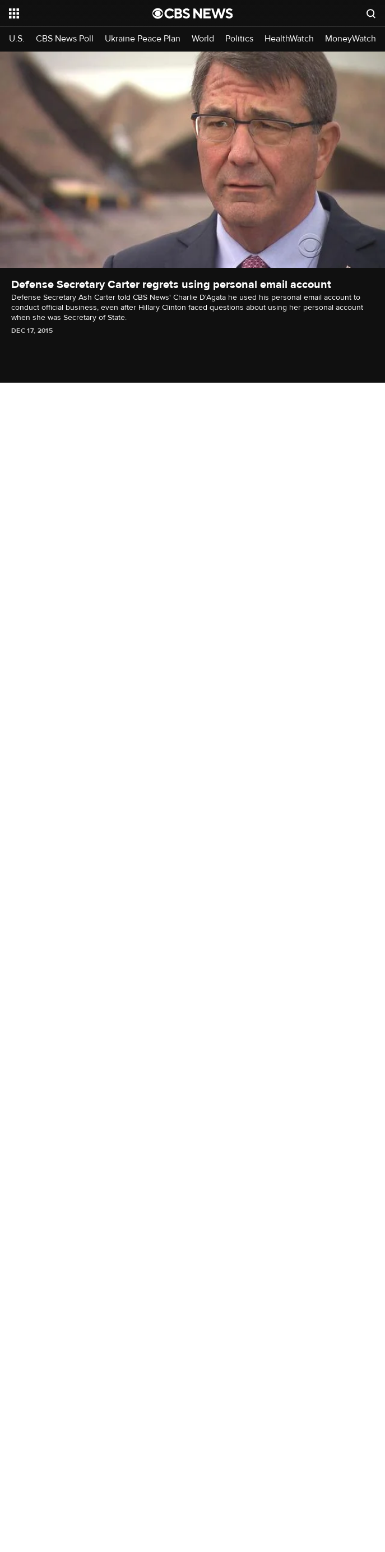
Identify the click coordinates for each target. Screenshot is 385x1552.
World (203, 39)
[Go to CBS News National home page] (192, 13)
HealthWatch (289, 39)
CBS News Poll (65, 39)
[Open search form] (371, 13)
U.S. (17, 39)
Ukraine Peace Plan (142, 39)
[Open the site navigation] (70, 13)
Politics (239, 39)
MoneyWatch (350, 39)
